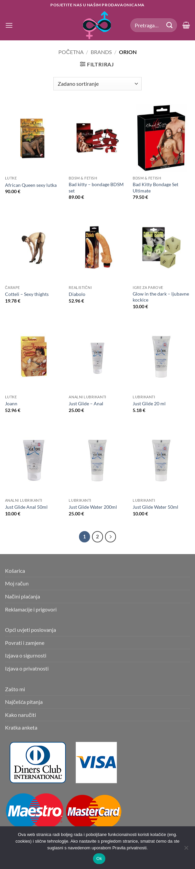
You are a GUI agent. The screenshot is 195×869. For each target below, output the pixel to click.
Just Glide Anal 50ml (26, 507)
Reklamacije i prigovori (31, 609)
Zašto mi (15, 689)
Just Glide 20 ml (149, 403)
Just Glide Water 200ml (93, 507)
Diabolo (77, 294)
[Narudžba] (97, 83)
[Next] (110, 536)
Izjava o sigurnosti (25, 655)
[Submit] (169, 25)
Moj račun (17, 583)
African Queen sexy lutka (31, 185)
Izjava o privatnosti (27, 668)
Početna (71, 52)
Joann (11, 403)
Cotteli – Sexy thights (27, 294)
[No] (186, 849)
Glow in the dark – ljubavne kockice (161, 297)
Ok (99, 858)
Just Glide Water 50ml (155, 507)
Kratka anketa (21, 727)
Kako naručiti (20, 715)
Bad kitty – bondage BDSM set (96, 187)
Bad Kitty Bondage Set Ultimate (155, 187)
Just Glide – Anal (86, 403)
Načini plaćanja (22, 596)
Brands (101, 52)
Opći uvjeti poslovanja (30, 629)
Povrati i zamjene (24, 642)
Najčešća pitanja (24, 702)
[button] (9, 25)
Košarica (15, 570)
